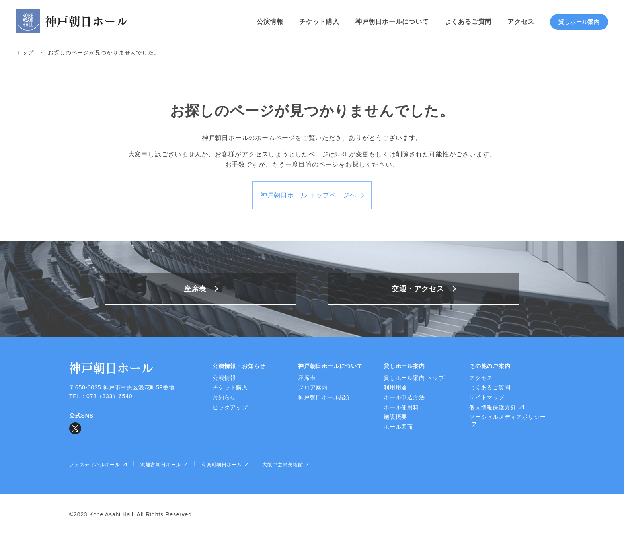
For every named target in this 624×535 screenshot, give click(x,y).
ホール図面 (398, 427)
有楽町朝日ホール (224, 464)
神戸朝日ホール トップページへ (308, 195)
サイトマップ (487, 397)
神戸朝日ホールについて (392, 21)
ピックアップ (230, 407)
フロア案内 (313, 387)
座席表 (195, 289)
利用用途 (395, 387)
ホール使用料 (401, 407)
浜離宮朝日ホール (163, 464)
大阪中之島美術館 (285, 464)
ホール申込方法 (404, 397)
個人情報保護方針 (496, 407)
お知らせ (224, 397)
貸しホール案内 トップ (414, 378)
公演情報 (270, 21)
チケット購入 (319, 21)
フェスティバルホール (98, 464)
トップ (24, 52)
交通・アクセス (418, 289)
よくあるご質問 (468, 21)
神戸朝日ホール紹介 (324, 397)
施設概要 (395, 417)
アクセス (520, 21)
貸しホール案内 (579, 22)
